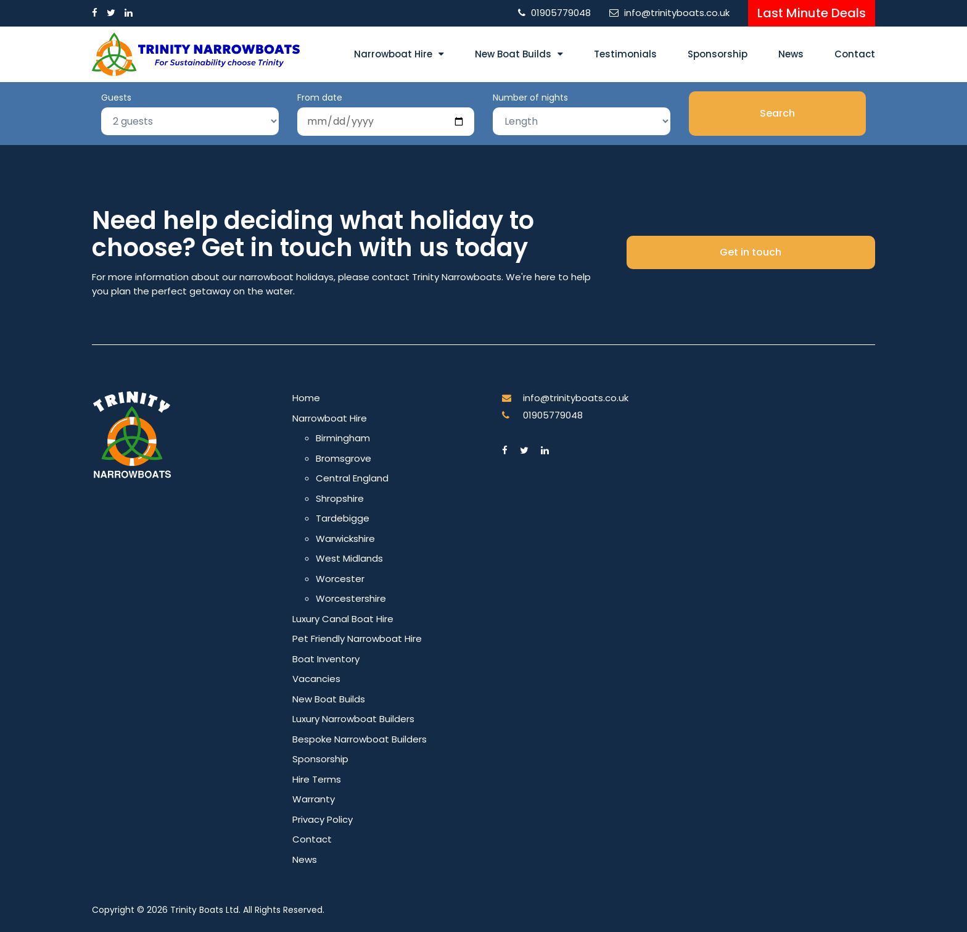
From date (319, 97)
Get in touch (750, 252)
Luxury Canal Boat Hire (342, 618)
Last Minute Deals (811, 13)
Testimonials (625, 54)
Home (306, 397)
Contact (854, 54)
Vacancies (316, 678)
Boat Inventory (326, 658)
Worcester (340, 578)
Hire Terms (316, 779)
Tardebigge (342, 518)
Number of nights (530, 97)
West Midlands (349, 558)
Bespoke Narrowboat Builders (359, 739)
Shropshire (340, 498)
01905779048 (561, 12)
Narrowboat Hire (393, 54)
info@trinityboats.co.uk (677, 12)
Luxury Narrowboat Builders (353, 718)
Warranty (313, 799)
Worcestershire (351, 598)
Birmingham (343, 437)
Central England (352, 478)
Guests (116, 97)
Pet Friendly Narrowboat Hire (357, 638)
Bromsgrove (343, 458)
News (791, 54)
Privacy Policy (322, 819)
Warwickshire (345, 538)
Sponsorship (717, 54)
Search (777, 113)
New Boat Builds (513, 54)
